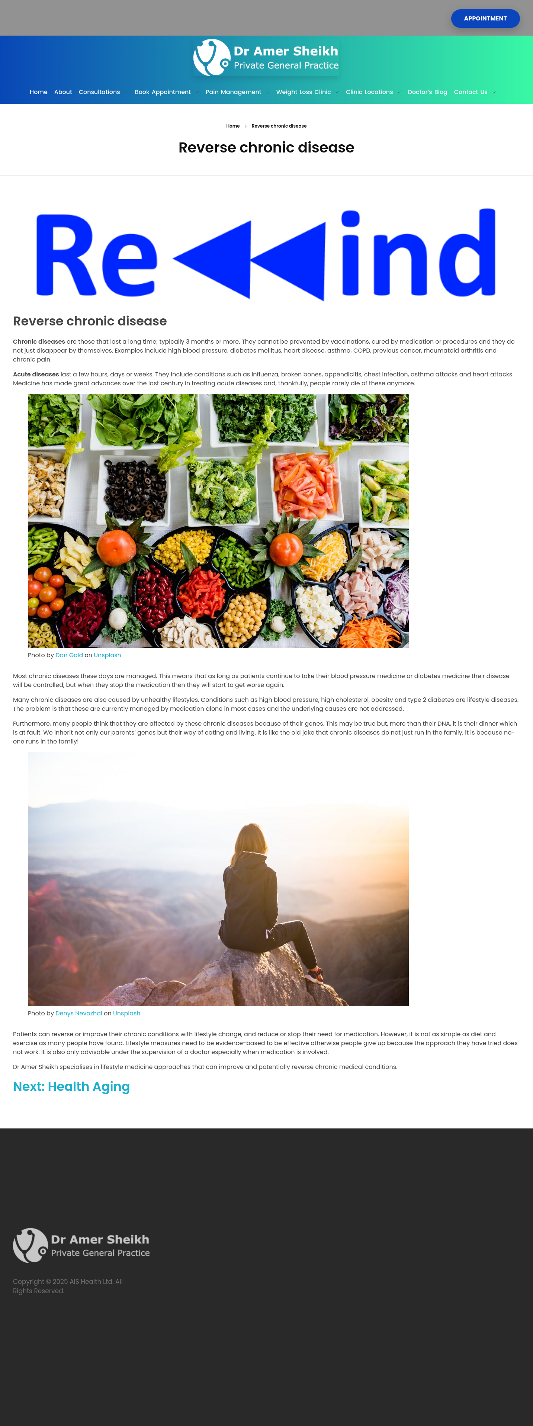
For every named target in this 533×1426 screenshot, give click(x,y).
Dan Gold (69, 655)
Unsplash (107, 655)
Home (233, 126)
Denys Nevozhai (78, 1013)
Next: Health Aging (71, 1086)
